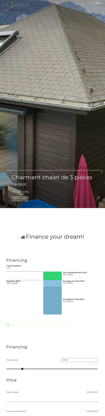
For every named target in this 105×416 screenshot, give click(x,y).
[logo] (15, 6)
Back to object (20, 199)
